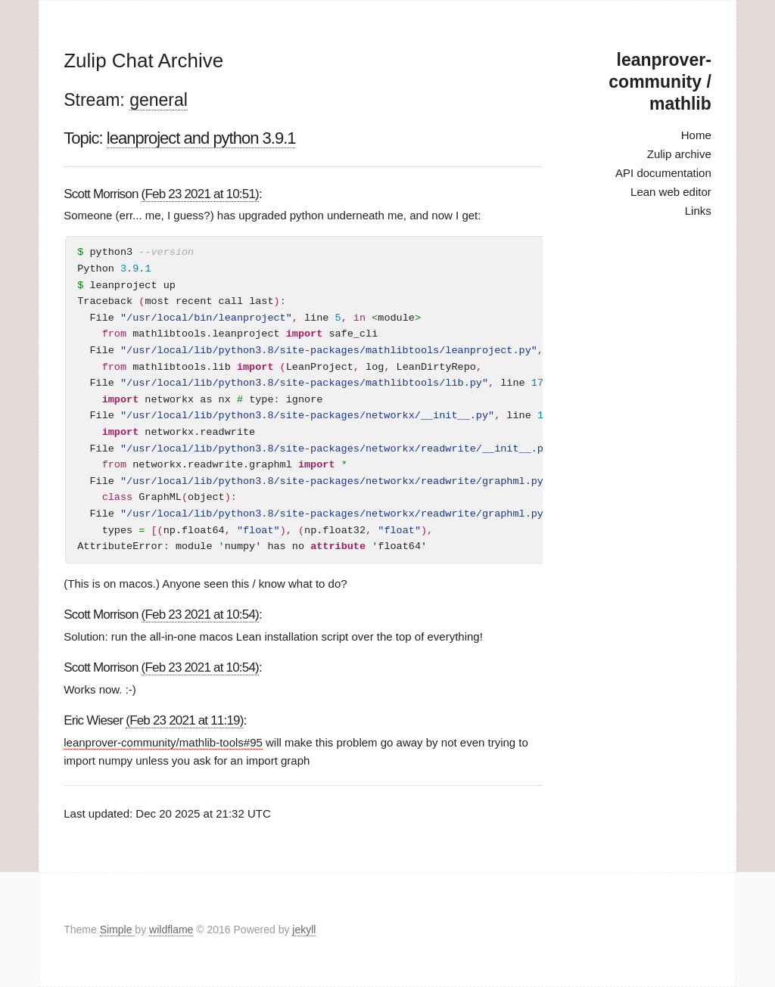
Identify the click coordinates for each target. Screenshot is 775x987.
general (158, 100)
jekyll (304, 929)
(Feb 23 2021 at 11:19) (184, 720)
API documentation (663, 172)
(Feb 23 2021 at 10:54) (200, 614)
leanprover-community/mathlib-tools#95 (163, 742)
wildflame (171, 929)
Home (696, 135)
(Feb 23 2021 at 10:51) (200, 194)
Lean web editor (670, 191)
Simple (117, 929)
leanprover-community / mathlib (659, 81)
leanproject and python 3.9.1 (201, 138)
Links (698, 210)
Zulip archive (679, 153)
